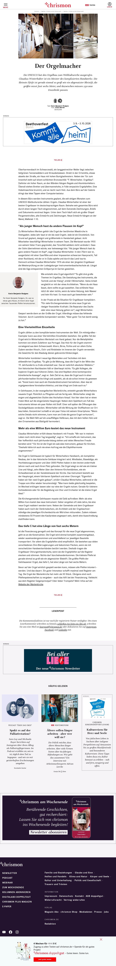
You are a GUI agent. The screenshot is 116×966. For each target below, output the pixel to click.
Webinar (7, 882)
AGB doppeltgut (94, 896)
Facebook (49, 629)
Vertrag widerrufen (74, 900)
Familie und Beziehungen (58, 872)
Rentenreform (61, 725)
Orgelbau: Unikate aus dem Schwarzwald (51, 11)
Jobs (106, 912)
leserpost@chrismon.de (51, 626)
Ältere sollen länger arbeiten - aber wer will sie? (59, 734)
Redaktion (50, 923)
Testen (90, 5)
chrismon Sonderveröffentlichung (97, 723)
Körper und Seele (99, 876)
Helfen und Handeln (56, 876)
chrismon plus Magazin (17, 901)
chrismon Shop (69, 912)
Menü (5, 7)
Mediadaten (85, 912)
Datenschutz (66, 896)
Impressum (51, 896)
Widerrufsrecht (53, 900)
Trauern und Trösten (56, 884)
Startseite (36, 11)
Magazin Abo (52, 912)
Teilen (57, 160)
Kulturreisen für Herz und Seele (97, 731)
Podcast (7, 878)
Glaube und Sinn (84, 872)
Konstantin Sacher (20, 768)
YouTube (4, 932)
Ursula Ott (57, 771)
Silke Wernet (60, 108)
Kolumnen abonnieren (16, 892)
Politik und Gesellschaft (88, 880)
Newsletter (9, 873)
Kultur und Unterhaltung (58, 880)
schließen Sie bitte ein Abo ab (71, 623)
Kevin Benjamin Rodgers (60, 106)
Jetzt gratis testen (44, 959)
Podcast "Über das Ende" (20, 725)
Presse (98, 912)
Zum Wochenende (13, 887)
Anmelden (109, 5)
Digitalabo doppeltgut (16, 897)
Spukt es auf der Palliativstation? (20, 732)
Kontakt (79, 896)
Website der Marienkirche (30, 584)
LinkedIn (63, 629)
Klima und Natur (78, 876)
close (101, 939)
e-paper (6, 906)
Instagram (91, 626)
